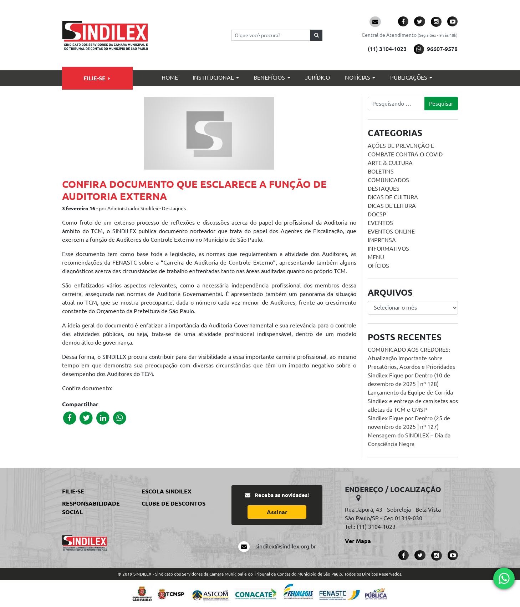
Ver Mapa (358, 541)
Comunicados (388, 180)
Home (170, 77)
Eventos (380, 223)
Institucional (213, 77)
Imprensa (382, 240)
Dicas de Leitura (392, 205)
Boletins (381, 171)
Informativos (388, 248)
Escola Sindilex (167, 491)
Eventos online (391, 231)
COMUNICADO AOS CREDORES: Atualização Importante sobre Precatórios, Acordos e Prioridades (411, 358)
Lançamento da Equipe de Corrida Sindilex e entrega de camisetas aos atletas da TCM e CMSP (413, 401)
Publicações (408, 77)
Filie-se (94, 78)
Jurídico (317, 77)
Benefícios (269, 77)
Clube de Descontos (173, 503)
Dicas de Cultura (393, 197)
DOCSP (377, 214)
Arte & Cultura (390, 163)
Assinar (277, 512)
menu (376, 257)
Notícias (357, 77)
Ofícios (378, 265)
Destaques (383, 188)
